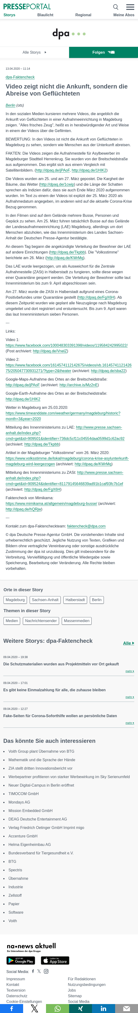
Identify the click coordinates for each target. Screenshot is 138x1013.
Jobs (72, 990)
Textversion (15, 990)
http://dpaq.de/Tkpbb (67, 252)
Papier (13, 904)
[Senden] (126, 1008)
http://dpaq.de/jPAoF (53, 170)
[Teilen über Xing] (80, 1008)
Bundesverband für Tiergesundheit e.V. (41, 853)
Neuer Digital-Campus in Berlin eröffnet (41, 785)
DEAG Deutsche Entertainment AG (37, 819)
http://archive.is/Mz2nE (78, 385)
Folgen (103, 52)
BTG (12, 862)
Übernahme (18, 878)
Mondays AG (19, 802)
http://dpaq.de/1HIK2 (89, 170)
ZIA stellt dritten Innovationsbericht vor (40, 768)
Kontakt (12, 985)
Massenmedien (77, 621)
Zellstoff (15, 895)
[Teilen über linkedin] (103, 1008)
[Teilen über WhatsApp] (57, 1008)
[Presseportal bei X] (37, 972)
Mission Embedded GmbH (30, 811)
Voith (12, 921)
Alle (128, 643)
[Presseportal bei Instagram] (44, 971)
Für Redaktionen (82, 979)
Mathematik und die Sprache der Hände (41, 760)
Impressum (15, 979)
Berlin (10, 105)
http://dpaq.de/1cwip (57, 184)
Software (15, 912)
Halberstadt (75, 600)
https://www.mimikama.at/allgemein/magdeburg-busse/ (51, 504)
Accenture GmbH (23, 836)
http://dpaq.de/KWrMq (64, 258)
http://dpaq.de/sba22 (108, 371)
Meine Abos (123, 15)
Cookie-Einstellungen (24, 1002)
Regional (83, 15)
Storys (9, 15)
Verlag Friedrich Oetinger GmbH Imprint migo (46, 828)
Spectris (15, 870)
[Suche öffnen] (116, 7)
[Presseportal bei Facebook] (31, 972)
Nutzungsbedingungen (87, 985)
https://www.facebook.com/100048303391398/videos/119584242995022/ (67, 345)
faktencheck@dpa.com (86, 526)
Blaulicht (45, 15)
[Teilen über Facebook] (11, 1008)
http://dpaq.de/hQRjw (23, 509)
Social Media (79, 1002)
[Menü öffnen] (130, 7)
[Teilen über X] (34, 1008)
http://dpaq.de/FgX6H (96, 297)
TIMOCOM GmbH (23, 794)
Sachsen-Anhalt (45, 600)
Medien (12, 621)
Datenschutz (16, 996)
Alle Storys (34, 52)
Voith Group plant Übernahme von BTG (41, 751)
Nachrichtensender (41, 621)
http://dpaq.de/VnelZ (50, 351)
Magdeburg (15, 600)
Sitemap (75, 996)
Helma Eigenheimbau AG (29, 845)
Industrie (15, 887)
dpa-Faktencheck (20, 77)
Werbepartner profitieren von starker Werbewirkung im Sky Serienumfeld (69, 777)
